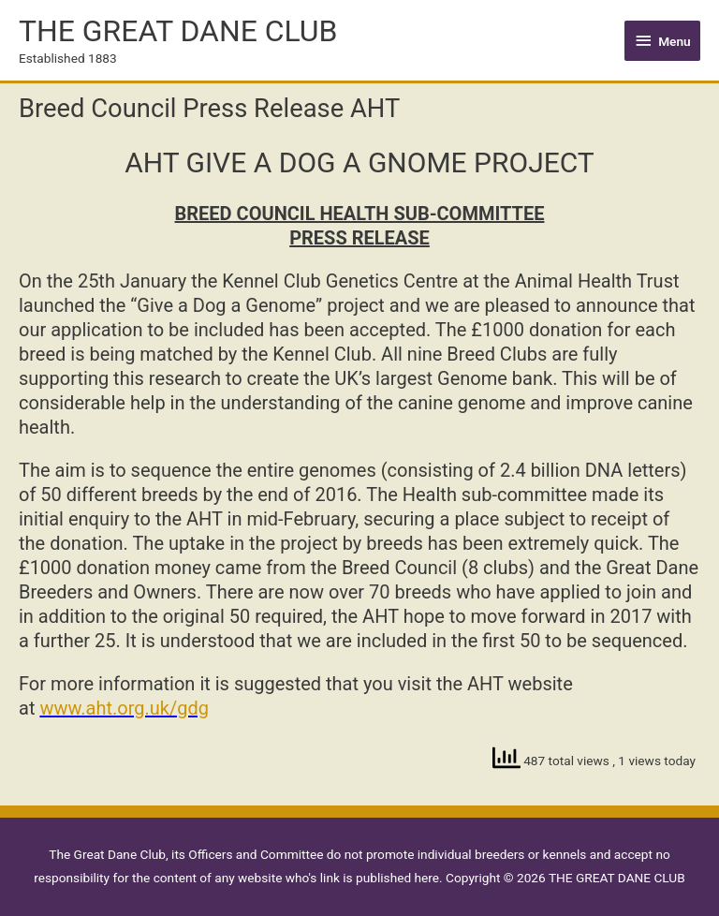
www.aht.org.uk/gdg (124, 708)
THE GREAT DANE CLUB (178, 31)
